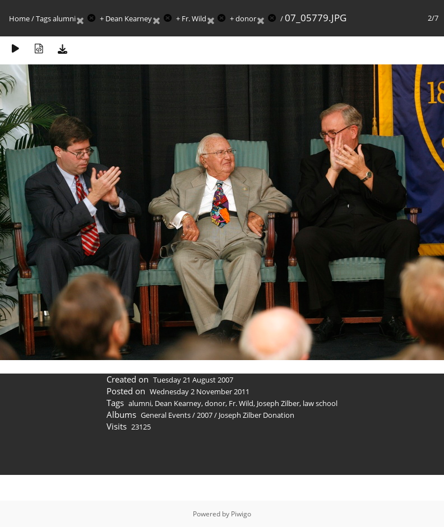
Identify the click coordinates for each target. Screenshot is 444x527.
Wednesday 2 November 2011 (199, 391)
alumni (64, 18)
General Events (166, 415)
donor (245, 18)
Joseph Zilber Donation (256, 415)
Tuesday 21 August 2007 (193, 380)
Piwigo (241, 514)
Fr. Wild (194, 18)
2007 (204, 415)
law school (320, 403)
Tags (43, 18)
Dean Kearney (128, 18)
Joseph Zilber (278, 403)
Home (19, 18)
